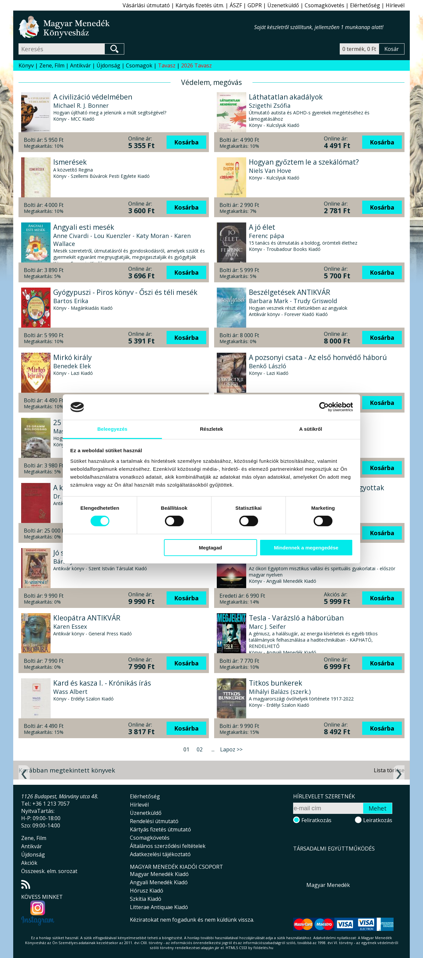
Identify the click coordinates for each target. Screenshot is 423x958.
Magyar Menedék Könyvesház (136, 27)
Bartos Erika (70, 301)
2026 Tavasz (196, 65)
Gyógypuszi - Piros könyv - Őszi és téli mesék (125, 292)
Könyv (26, 65)
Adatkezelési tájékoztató (160, 854)
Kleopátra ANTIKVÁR (86, 617)
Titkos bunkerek (275, 683)
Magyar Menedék (328, 885)
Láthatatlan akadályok (286, 96)
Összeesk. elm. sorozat (49, 871)
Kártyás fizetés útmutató (160, 829)
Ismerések (70, 162)
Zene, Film (51, 65)
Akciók (29, 862)
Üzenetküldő (283, 5)
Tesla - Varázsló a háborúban (296, 617)
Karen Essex (70, 626)
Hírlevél (395, 5)
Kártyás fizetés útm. (199, 5)
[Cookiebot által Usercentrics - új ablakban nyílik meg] (324, 407)
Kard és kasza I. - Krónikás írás (102, 683)
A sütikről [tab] (310, 429)
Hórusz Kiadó (146, 890)
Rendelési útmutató (154, 821)
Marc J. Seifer (267, 626)
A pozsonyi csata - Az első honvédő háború (318, 357)
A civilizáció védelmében (92, 96)
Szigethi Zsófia (269, 105)
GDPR (255, 5)
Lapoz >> (231, 749)
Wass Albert (70, 692)
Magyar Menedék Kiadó (159, 874)
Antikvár (80, 65)
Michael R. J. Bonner (81, 105)
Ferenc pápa (266, 236)
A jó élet (262, 227)
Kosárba (186, 142)
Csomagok (139, 65)
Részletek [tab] (211, 429)
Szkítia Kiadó (145, 898)
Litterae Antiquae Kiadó (159, 907)
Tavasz (166, 65)
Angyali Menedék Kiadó (159, 882)
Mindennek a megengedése (306, 547)
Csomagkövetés (324, 5)
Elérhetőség (365, 5)
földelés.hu (263, 947)
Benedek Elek (72, 366)
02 (200, 749)
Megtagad (210, 547)
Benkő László (267, 366)
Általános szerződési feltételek (168, 846)
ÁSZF (236, 5)
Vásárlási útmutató (146, 5)
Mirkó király (72, 357)
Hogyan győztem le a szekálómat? (304, 162)
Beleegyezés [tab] (112, 429)
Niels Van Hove (270, 171)
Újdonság (108, 65)
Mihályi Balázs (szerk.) (280, 692)
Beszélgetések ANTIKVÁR (289, 292)
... (213, 749)
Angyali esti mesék (83, 227)
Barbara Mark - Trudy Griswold (293, 301)
